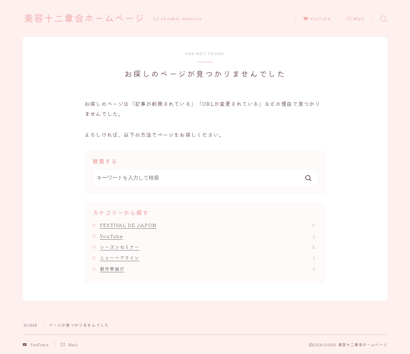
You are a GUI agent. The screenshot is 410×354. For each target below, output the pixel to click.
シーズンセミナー (207, 247)
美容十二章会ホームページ (86, 18)
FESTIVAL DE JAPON (207, 225)
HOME (30, 325)
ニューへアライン (207, 257)
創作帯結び (207, 268)
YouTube (317, 18)
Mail (355, 18)
